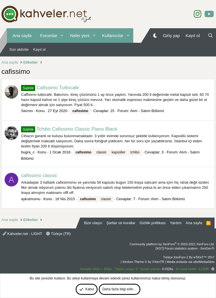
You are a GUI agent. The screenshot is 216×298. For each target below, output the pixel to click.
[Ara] (210, 35)
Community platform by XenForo (172, 244)
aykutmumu (30, 199)
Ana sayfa (22, 35)
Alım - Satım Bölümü (147, 111)
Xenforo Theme (143, 261)
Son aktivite (19, 49)
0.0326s (167, 269)
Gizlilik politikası (153, 223)
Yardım (175, 223)
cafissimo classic (39, 175)
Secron (27, 111)
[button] (62, 35)
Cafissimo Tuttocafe (50, 87)
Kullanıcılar (112, 35)
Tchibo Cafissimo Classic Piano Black (69, 129)
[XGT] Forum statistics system (185, 248)
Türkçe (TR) (58, 234)
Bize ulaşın (93, 223)
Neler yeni (80, 35)
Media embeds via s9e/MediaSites (191, 261)
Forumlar (48, 35)
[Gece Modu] (155, 35)
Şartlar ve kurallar (121, 223)
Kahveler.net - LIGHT (22, 234)
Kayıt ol (39, 49)
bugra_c (28, 152)
